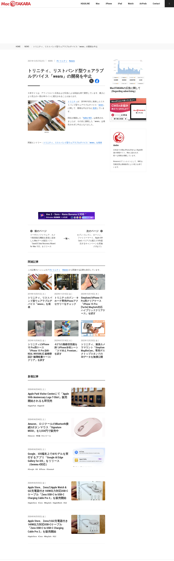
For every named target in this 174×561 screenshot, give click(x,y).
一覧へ (66, 238)
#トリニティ (62, 61)
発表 (95, 108)
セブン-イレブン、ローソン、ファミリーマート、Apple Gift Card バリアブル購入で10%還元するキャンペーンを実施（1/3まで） (90, 238)
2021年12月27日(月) (36, 61)
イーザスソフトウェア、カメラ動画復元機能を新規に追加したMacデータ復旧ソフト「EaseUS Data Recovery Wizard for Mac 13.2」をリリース (42, 238)
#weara (72, 61)
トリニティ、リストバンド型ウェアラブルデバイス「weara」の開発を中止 (65, 46)
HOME (18, 46)
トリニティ (72, 101)
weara (101, 105)
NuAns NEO (87, 118)
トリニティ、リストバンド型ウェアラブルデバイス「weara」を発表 (72, 142)
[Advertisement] (87, 25)
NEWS (26, 46)
